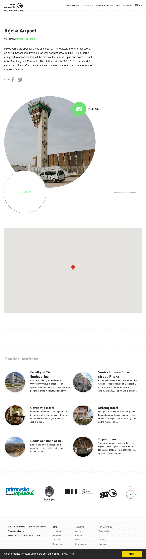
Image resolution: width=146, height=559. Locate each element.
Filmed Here (113, 5)
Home (54, 527)
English (102, 544)
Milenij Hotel (108, 408)
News (78, 539)
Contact (79, 531)
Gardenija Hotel (42, 408)
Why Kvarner (72, 5)
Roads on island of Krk (46, 441)
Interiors (19, 39)
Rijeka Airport (25, 192)
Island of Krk (29, 39)
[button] (73, 267)
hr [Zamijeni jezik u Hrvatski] (138, 5)
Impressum (80, 544)
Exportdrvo (107, 439)
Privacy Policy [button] (68, 554)
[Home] (14, 7)
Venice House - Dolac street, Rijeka (114, 374)
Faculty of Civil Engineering (41, 374)
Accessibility (104, 531)
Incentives (56, 535)
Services (100, 5)
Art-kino (12, 535)
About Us (127, 5)
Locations (87, 5)
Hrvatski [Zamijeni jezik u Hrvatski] (103, 539)
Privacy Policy (105, 527)
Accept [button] (131, 554)
